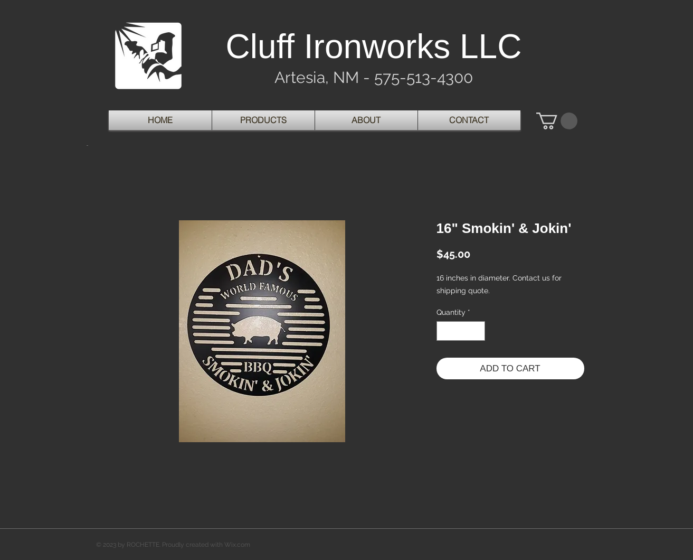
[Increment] (476, 331)
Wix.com (237, 544)
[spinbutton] (460, 331)
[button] (556, 121)
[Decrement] (444, 331)
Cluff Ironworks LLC (374, 46)
